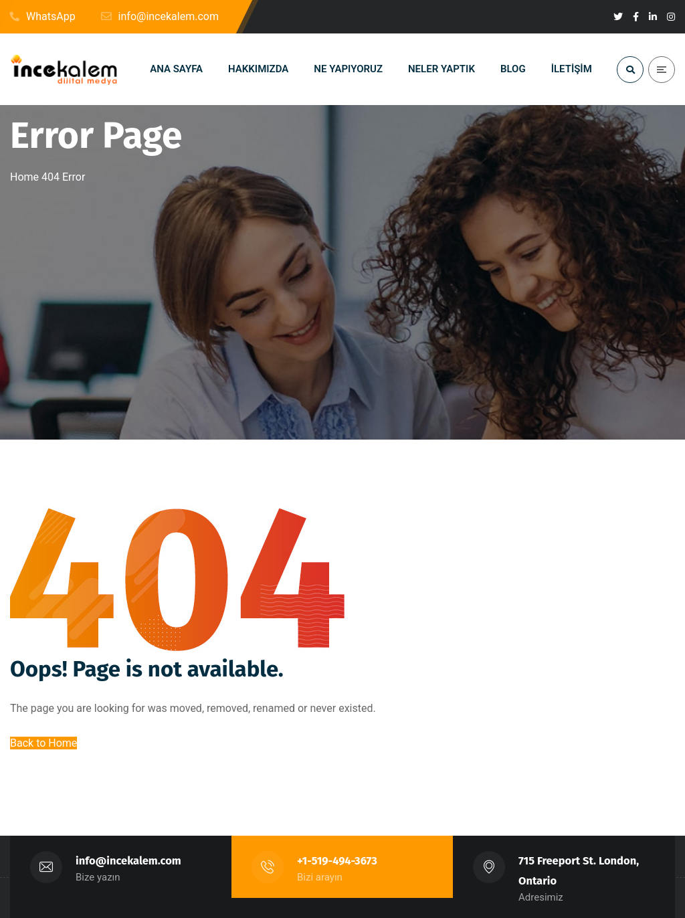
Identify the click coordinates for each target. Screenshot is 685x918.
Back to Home (43, 743)
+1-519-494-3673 (337, 860)
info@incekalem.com (128, 860)
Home (24, 177)
